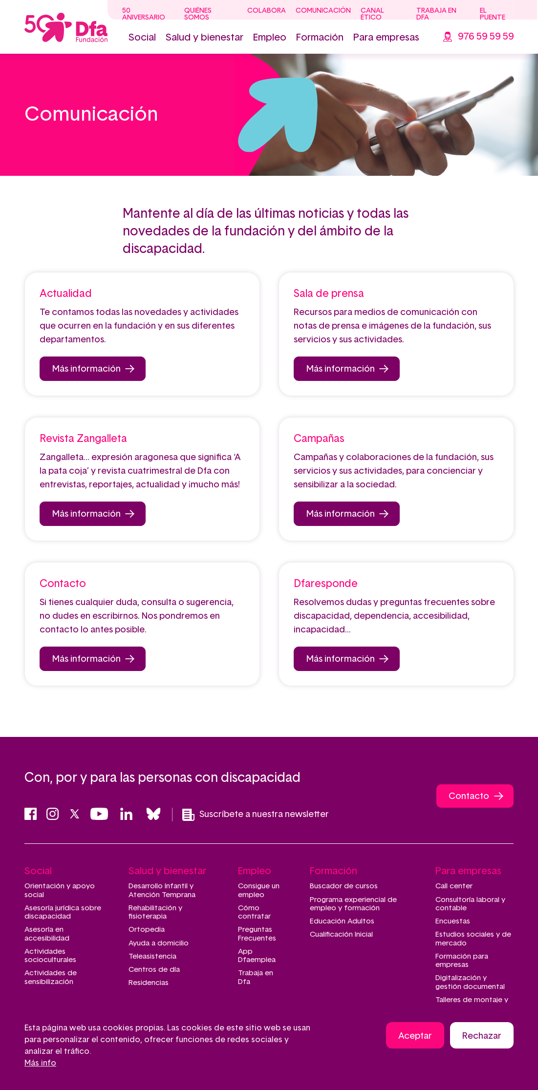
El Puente (492, 14)
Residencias (149, 982)
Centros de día (154, 969)
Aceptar (415, 1036)
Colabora (266, 10)
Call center (454, 886)
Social (142, 37)
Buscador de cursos (344, 886)
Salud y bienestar (204, 37)
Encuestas (452, 921)
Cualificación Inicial (341, 934)
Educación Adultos (342, 921)
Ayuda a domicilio (159, 943)
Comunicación (323, 10)
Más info (40, 1063)
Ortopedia (147, 929)
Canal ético (372, 14)
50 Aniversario (143, 14)
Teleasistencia (152, 956)
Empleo (269, 37)
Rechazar (481, 1036)
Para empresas (386, 37)
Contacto (469, 796)
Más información (86, 369)
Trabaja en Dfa (436, 14)
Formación (320, 37)
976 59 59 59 (486, 37)
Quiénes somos (198, 14)
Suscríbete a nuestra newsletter (255, 815)
